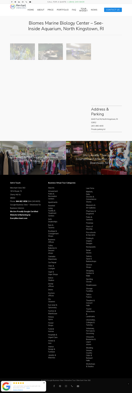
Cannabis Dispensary (52, 257)
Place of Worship (89, 227)
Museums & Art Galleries (91, 206)
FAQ (83, 10)
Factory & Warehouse (52, 312)
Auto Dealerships (52, 220)
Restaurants (91, 247)
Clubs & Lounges (51, 267)
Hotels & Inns (51, 342)
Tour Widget (93, 10)
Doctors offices (51, 294)
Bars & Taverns (51, 226)
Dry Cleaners (51, 300)
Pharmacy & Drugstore (91, 212)
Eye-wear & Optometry (52, 306)
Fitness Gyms (51, 318)
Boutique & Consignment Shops (53, 233)
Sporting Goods (89, 280)
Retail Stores (88, 251)
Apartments (52, 202)
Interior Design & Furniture (51, 349)
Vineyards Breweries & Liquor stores (91, 341)
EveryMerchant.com (18, 218)
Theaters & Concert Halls (90, 303)
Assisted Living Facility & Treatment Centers (52, 211)
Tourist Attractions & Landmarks (90, 313)
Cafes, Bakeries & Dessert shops (52, 249)
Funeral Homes (51, 330)
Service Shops (89, 266)
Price (60, 10)
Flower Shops (51, 324)
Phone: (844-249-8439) (25, 201)
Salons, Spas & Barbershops (91, 258)
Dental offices (51, 285)
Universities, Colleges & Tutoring (90, 322)
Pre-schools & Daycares (91, 233)
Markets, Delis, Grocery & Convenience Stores (91, 197)
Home (40, 10)
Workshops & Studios (90, 365)
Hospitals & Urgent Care (53, 336)
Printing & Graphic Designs (89, 240)
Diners (50, 290)
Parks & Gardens (89, 218)
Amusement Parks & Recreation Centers (53, 195)
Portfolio (72, 10)
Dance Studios (51, 279)
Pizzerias (89, 223)
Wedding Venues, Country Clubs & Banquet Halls (89, 354)
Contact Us (113, 10)
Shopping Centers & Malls (90, 273)
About (50, 10)
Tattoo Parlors (89, 295)
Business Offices (51, 241)
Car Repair (52, 262)
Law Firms (90, 188)
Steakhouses (91, 285)
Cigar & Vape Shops (53, 273)
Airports (51, 188)
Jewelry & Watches (52, 356)
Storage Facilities (89, 289)
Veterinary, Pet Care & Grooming (90, 331)
